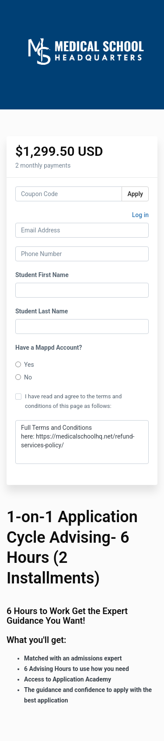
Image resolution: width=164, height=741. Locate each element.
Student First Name (42, 274)
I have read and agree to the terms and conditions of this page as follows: (68, 401)
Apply (135, 193)
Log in (140, 214)
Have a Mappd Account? (48, 347)
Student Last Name (41, 311)
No (23, 377)
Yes (24, 364)
